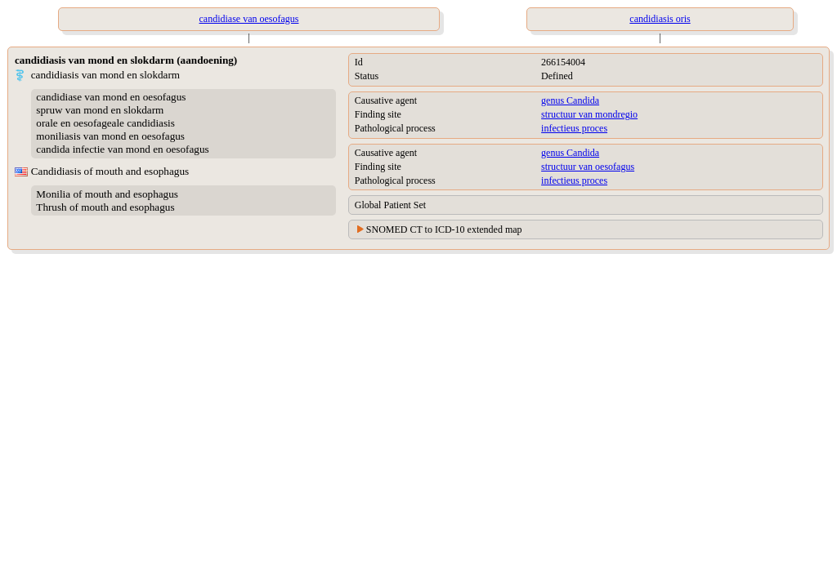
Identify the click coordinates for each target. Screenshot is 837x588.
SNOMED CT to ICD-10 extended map (444, 229)
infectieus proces (574, 128)
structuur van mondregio (589, 114)
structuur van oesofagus (587, 166)
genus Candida (570, 100)
